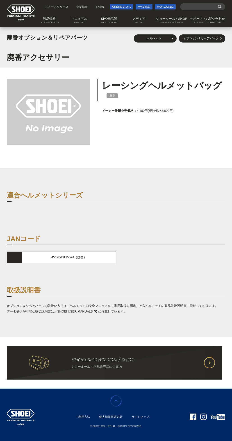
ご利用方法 (82, 416)
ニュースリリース (56, 7)
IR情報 (100, 7)
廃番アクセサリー (38, 57)
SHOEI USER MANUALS (77, 311)
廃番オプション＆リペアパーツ (47, 37)
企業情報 (82, 7)
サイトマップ (140, 416)
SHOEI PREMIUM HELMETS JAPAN (21, 12)
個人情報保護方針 (111, 416)
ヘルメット (154, 38)
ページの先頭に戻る (116, 401)
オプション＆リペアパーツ (200, 38)
